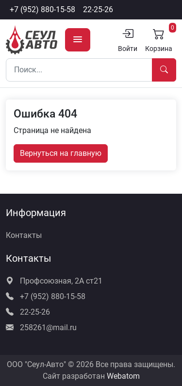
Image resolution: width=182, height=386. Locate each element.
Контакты (24, 235)
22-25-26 (98, 9)
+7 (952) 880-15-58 (42, 9)
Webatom (123, 376)
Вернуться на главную (60, 153)
